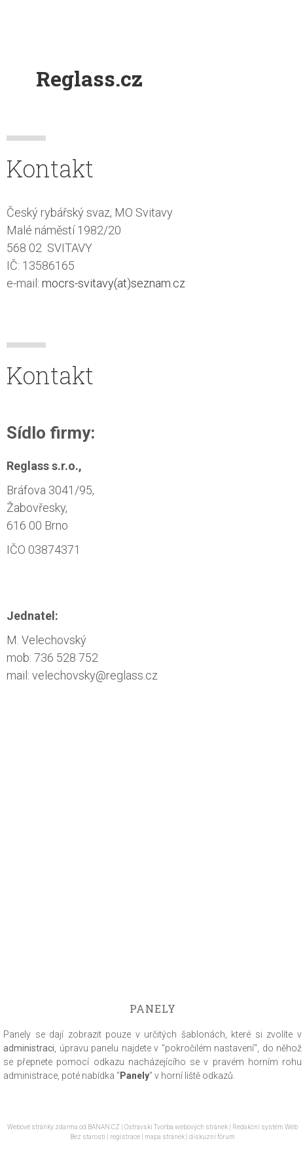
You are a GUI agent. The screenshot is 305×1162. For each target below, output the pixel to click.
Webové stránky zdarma (42, 1127)
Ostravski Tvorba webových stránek (176, 1127)
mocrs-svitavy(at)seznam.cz (113, 283)
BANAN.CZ (104, 1127)
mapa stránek (165, 1136)
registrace (125, 1136)
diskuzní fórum (212, 1136)
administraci (28, 1048)
